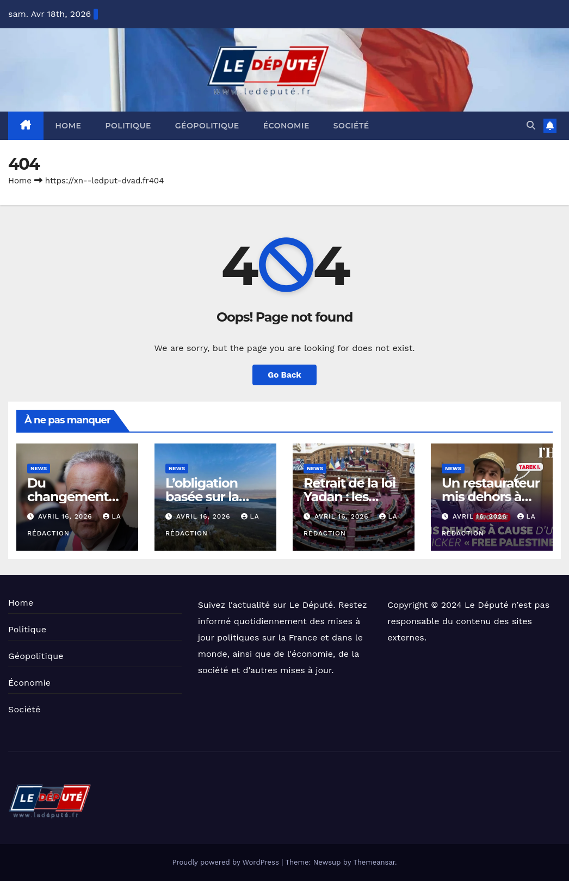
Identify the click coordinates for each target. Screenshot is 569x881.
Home (68, 126)
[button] (531, 125)
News (38, 468)
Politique (128, 126)
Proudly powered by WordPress (226, 862)
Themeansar (374, 862)
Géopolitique (207, 126)
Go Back (284, 375)
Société (351, 126)
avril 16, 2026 (66, 516)
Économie (286, 126)
